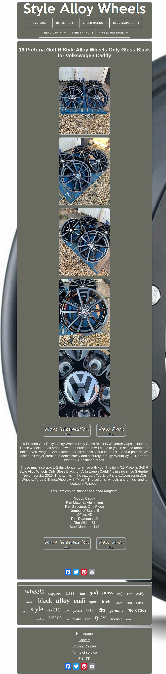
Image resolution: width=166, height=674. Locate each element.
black (45, 600)
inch (106, 601)
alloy (63, 600)
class (70, 593)
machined (116, 619)
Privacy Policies (84, 646)
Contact (84, 640)
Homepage (84, 634)
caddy (140, 594)
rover (30, 602)
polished (77, 611)
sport (93, 601)
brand (139, 602)
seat (67, 620)
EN (80, 659)
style (37, 609)
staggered (54, 594)
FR (88, 659)
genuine (116, 610)
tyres (100, 617)
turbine (40, 619)
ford (129, 594)
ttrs (67, 611)
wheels (34, 592)
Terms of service (84, 652)
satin (24, 611)
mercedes (137, 610)
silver (88, 619)
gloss (107, 593)
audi (79, 600)
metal (128, 619)
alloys (76, 619)
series (55, 617)
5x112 (54, 609)
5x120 (90, 610)
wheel (129, 602)
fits (102, 610)
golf (94, 592)
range (118, 602)
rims (82, 593)
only (120, 594)
